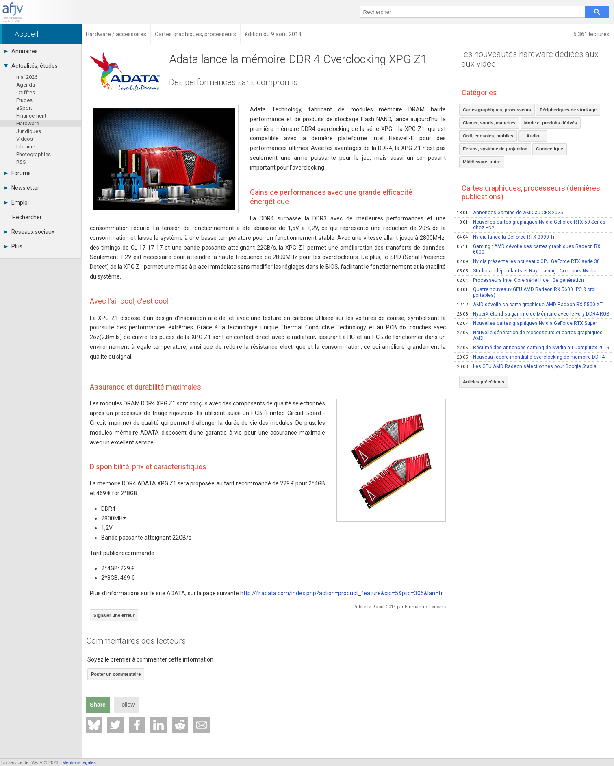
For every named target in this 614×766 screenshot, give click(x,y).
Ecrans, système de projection (495, 148)
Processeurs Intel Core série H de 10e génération (520, 280)
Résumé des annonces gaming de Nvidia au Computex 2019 (533, 347)
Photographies (33, 154)
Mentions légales (79, 762)
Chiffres (25, 92)
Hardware (27, 123)
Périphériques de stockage (568, 109)
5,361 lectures (591, 34)
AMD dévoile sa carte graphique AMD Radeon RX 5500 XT (530, 304)
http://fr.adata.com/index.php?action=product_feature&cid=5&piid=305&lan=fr (341, 593)
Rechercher (27, 217)
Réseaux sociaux (29, 231)
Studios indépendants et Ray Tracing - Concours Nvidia (527, 271)
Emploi (16, 202)
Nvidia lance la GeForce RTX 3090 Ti (505, 237)
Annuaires (21, 51)
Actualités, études (31, 66)
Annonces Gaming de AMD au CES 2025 (510, 212)
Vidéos (24, 139)
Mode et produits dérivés (550, 122)
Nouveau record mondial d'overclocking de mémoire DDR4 (531, 357)
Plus (13, 246)
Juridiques (28, 131)
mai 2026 (26, 77)
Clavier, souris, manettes (489, 122)
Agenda (25, 85)
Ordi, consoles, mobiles (488, 135)
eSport (24, 108)
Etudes (24, 100)
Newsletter (21, 188)
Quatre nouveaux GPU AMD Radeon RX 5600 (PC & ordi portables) (526, 292)
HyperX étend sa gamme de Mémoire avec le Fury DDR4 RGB (533, 314)
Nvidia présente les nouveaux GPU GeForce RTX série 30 (528, 261)
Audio (533, 135)
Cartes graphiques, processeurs (497, 109)
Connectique (549, 148)
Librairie (25, 147)
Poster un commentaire (116, 674)
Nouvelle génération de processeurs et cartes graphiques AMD (530, 335)
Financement (31, 116)
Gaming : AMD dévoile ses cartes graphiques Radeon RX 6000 (529, 249)
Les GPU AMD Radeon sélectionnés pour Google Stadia (527, 366)
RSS (21, 162)
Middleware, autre (482, 161)
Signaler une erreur (114, 615)
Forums (17, 173)
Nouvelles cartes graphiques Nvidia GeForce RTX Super (527, 323)
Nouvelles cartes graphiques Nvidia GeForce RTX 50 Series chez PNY (531, 225)
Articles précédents (483, 381)
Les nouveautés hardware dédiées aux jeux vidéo (529, 59)
